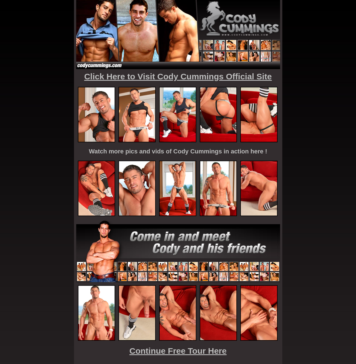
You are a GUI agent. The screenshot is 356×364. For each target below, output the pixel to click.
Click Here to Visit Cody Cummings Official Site (178, 76)
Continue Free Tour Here (177, 350)
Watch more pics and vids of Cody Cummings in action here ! (178, 151)
